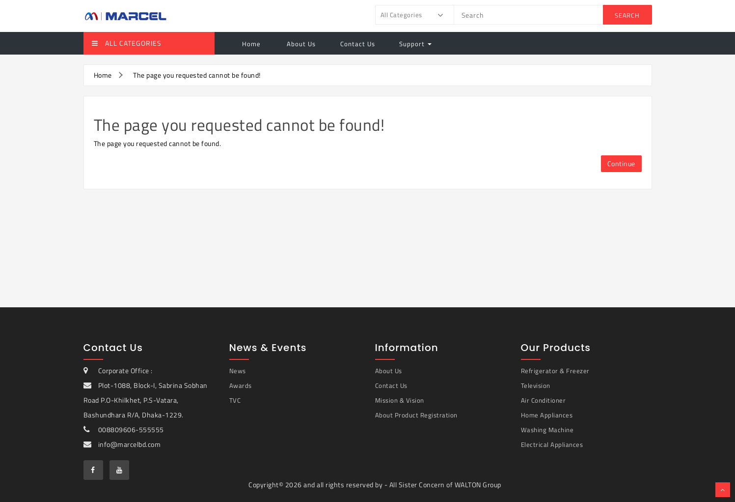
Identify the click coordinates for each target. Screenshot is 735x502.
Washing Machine (547, 430)
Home (251, 44)
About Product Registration (416, 415)
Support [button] (415, 44)
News (237, 371)
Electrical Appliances (552, 444)
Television (535, 385)
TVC (235, 400)
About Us (300, 44)
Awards (240, 385)
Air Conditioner (543, 400)
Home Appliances (547, 415)
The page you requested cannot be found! (197, 75)
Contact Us (357, 44)
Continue (621, 163)
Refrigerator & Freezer (555, 371)
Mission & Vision (399, 400)
